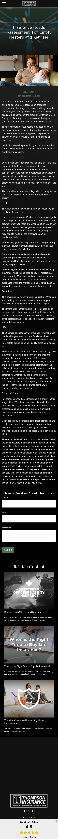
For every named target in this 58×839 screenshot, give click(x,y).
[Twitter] (28, 811)
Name (5, 497)
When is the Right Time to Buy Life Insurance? (27, 666)
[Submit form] (8, 550)
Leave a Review (29, 829)
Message (6, 527)
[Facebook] (24, 811)
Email (4, 512)
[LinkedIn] (33, 811)
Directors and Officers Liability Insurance (24, 612)
